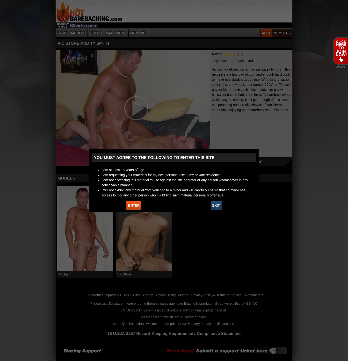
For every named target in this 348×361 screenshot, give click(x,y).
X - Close (340, 66)
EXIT (216, 205)
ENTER (133, 205)
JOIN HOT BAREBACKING (340, 50)
